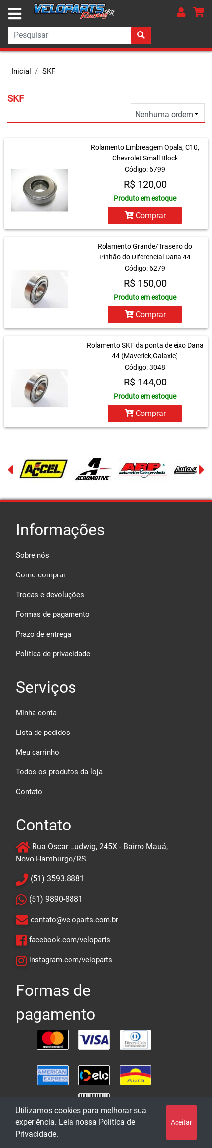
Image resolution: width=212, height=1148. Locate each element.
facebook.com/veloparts (69, 939)
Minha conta (36, 712)
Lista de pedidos (43, 732)
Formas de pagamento (53, 614)
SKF (48, 71)
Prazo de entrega (43, 634)
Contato (29, 791)
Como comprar (41, 575)
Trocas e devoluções (50, 594)
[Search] (79, 35)
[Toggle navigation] (15, 14)
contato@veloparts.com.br (74, 919)
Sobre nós (32, 555)
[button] (181, 12)
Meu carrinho (37, 752)
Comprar (145, 215)
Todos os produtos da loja (59, 771)
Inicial (21, 71)
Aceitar (181, 1122)
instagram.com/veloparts (70, 960)
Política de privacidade (53, 653)
